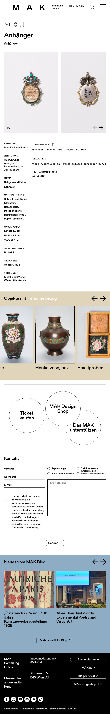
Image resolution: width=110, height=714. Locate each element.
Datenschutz (28, 708)
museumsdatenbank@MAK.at (42, 661)
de (71, 6)
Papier (8, 218)
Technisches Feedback (93, 473)
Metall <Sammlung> (16, 147)
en (76, 6)
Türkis (23, 199)
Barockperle (11, 207)
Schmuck (9, 187)
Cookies (74, 708)
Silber (7, 199)
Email (15, 199)
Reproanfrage (58, 468)
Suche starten (88, 659)
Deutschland (11, 166)
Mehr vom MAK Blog (55, 640)
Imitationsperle (13, 210)
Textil (22, 214)
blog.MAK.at (88, 676)
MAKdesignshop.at (88, 684)
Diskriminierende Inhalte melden (89, 469)
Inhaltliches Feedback (62, 473)
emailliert (18, 218)
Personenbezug (42, 298)
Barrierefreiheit (59, 708)
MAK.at (88, 668)
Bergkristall (11, 214)
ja (82, 6)
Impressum (43, 708)
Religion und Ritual (15, 182)
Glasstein (9, 203)
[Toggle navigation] (103, 7)
